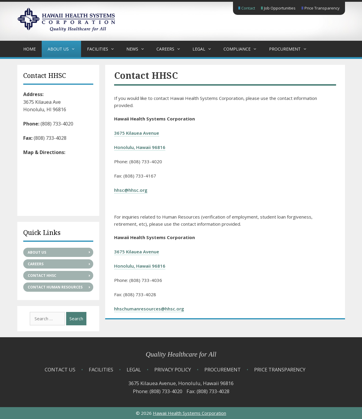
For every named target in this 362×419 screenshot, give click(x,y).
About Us (64, 49)
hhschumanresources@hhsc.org (149, 309)
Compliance (243, 49)
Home (29, 49)
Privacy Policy (172, 369)
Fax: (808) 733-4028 (208, 391)
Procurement (291, 49)
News (138, 49)
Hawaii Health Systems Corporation (189, 413)
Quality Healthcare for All (181, 354)
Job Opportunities (280, 8)
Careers (171, 49)
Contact (248, 8)
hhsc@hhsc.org (130, 190)
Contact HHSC (42, 275)
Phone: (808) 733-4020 (157, 391)
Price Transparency (322, 8)
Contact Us (60, 369)
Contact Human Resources (55, 287)
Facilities (103, 49)
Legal (204, 49)
